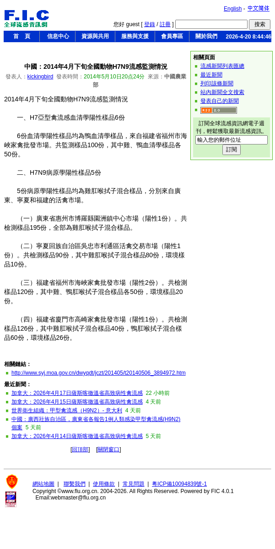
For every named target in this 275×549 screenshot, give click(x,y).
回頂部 (80, 449)
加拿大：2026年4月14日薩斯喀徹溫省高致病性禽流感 (77, 436)
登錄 (149, 24)
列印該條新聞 (216, 83)
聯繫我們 (75, 484)
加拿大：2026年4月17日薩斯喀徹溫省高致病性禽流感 (77, 393)
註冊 (165, 24)
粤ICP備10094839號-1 (179, 484)
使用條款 (104, 484)
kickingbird (40, 76)
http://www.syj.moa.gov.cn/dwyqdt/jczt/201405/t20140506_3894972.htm (98, 373)
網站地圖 (43, 484)
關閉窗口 (108, 449)
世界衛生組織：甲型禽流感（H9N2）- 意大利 (66, 410)
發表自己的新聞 (219, 101)
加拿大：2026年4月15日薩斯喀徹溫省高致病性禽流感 (77, 402)
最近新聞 (211, 75)
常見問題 (134, 484)
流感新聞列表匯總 (222, 66)
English (233, 9)
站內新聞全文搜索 (222, 92)
